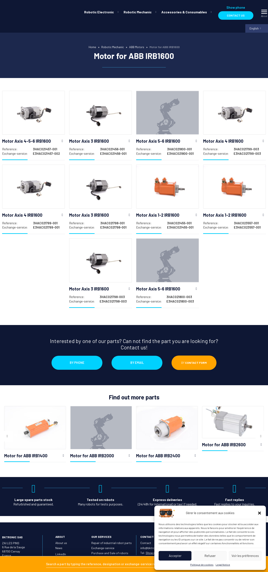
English (253, 29)
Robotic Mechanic (138, 12)
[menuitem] (100, 12)
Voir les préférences (245, 556)
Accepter (175, 556)
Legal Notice (223, 564)
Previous (7, 440)
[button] (259, 513)
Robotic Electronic (99, 12)
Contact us (236, 15)
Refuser (210, 556)
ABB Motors (136, 48)
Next (260, 440)
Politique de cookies (202, 564)
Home (92, 48)
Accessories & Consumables (184, 12)
